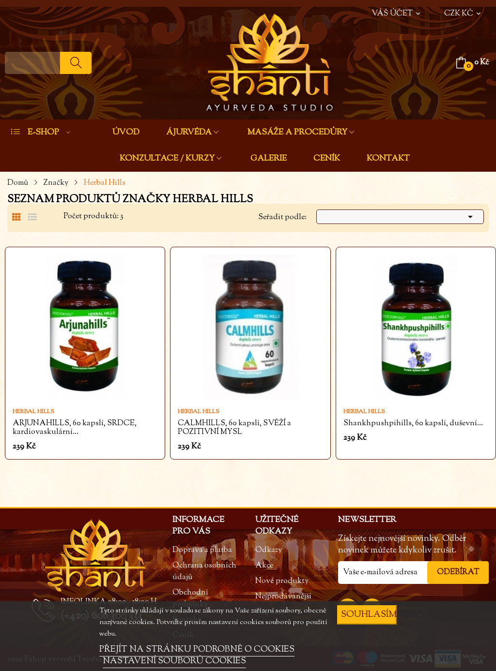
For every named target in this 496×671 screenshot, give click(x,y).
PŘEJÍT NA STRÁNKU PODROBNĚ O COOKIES (196, 649)
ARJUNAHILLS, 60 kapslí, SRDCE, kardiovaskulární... (75, 428)
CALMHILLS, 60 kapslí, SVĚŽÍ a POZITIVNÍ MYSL (234, 428)
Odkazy (268, 550)
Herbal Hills (33, 412)
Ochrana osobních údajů (204, 571)
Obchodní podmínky (190, 598)
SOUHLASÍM (369, 614)
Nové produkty (282, 581)
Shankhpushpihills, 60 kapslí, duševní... (413, 423)
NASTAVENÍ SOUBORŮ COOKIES (174, 661)
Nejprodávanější (283, 596)
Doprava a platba (202, 550)
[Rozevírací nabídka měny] (463, 8)
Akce (264, 565)
